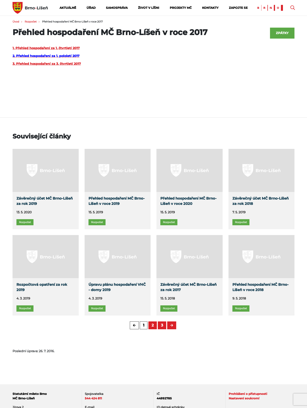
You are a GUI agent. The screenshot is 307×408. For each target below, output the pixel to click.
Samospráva (117, 8)
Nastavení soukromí (244, 398)
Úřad (91, 8)
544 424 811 (93, 398)
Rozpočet (31, 21)
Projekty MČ (181, 8)
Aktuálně (68, 8)
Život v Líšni (148, 8)
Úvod (16, 21)
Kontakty (210, 8)
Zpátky (282, 33)
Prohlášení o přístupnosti (248, 394)
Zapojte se (238, 8)
